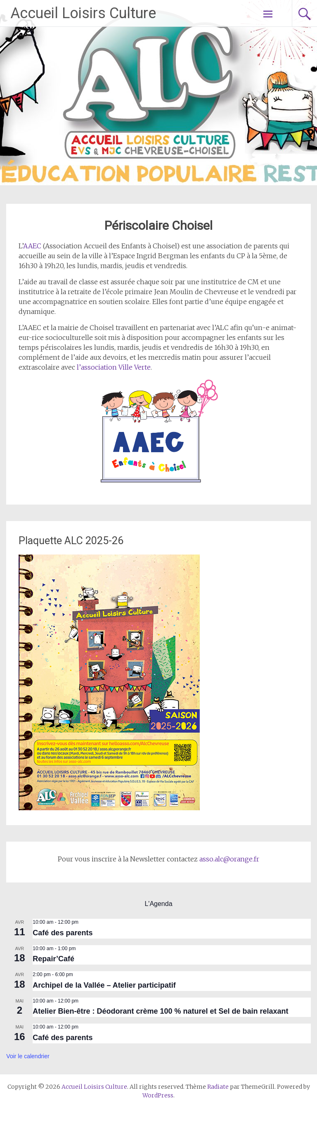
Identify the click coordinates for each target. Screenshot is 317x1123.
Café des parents (62, 933)
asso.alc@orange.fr (229, 859)
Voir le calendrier (27, 1056)
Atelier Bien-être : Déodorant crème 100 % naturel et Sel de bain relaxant (160, 1011)
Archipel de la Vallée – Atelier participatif (104, 985)
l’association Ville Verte (114, 367)
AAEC (32, 246)
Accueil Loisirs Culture (83, 13)
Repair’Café (53, 959)
